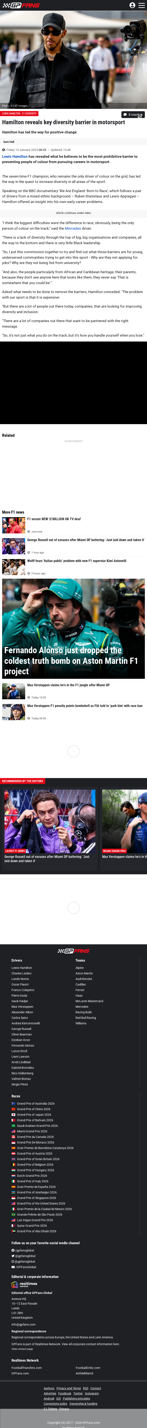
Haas (79, 995)
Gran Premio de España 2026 (34, 1187)
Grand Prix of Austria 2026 (32, 1153)
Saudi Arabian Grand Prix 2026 (35, 1125)
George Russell (21, 1029)
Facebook (64, 1393)
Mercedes (73, 228)
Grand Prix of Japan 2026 (31, 1114)
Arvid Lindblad (21, 1062)
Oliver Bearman (22, 1034)
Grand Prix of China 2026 (31, 1109)
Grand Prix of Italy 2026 (30, 1181)
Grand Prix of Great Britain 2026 (36, 1159)
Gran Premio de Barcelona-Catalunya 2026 (43, 1148)
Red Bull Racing (86, 1017)
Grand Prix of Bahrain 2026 (32, 1120)
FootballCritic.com (88, 1368)
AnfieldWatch (84, 1373)
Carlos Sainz (20, 1017)
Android (49, 1398)
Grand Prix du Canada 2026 (33, 1137)
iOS (58, 1398)
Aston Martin (84, 973)
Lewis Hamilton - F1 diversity (19, 113)
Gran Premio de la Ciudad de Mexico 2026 (42, 1209)
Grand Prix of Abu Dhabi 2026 (34, 1231)
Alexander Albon (22, 1012)
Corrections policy (55, 1403)
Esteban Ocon (21, 1040)
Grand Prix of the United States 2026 (38, 1203)
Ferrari (80, 990)
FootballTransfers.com (27, 1368)
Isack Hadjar (20, 1001)
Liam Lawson (20, 1056)
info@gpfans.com (23, 1324)
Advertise (50, 1393)
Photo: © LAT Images (15, 105)
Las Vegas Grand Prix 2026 (32, 1220)
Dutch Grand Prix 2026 (29, 1175)
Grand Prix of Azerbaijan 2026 (34, 1192)
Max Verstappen (22, 1006)
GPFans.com (20, 1373)
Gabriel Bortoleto (23, 1067)
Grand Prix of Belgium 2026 (32, 1164)
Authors (49, 1388)
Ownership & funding (83, 1403)
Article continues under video (73, 213)
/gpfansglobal (23, 1250)
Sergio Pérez (20, 1084)
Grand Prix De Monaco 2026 (33, 1142)
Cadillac (81, 984)
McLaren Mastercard (89, 1001)
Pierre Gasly (19, 995)
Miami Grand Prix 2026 (29, 1131)
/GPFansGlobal (24, 1267)
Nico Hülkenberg (22, 1073)
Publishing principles (76, 1398)
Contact (95, 1388)
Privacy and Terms (69, 1388)
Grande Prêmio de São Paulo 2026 (37, 1214)
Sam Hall (8, 141)
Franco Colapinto (23, 990)
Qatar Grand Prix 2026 (29, 1225)
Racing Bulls (84, 1012)
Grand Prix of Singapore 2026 (34, 1198)
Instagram (92, 1393)
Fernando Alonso (23, 1045)
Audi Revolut (84, 979)
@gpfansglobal (23, 1256)
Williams (81, 1023)
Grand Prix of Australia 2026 (33, 1103)
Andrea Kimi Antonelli (26, 1023)
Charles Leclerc (22, 973)
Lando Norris (20, 979)
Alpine (80, 968)
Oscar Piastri (20, 984)
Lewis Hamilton (15, 156)
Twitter (78, 1393)
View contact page (22, 1349)
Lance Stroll (19, 1051)
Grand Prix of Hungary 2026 (33, 1170)
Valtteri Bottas (21, 1078)
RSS (85, 1388)
